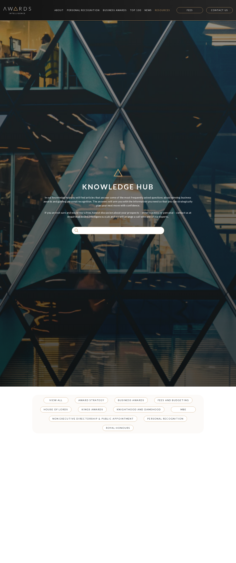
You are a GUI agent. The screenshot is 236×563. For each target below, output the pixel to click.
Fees (190, 10)
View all (56, 400)
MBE (183, 409)
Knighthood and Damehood (139, 409)
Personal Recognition (165, 418)
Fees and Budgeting (173, 400)
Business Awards (131, 400)
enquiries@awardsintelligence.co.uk (88, 216)
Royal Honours (118, 427)
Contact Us (219, 10)
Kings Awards (92, 409)
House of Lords (56, 409)
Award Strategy (91, 400)
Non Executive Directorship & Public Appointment (93, 418)
